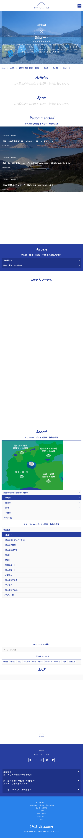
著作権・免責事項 (41, 808)
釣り (19, 662)
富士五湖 (72, 662)
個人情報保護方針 (41, 802)
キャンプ (27, 662)
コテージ (49, 662)
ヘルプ (41, 811)
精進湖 (6, 662)
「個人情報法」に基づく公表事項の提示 (41, 805)
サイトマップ (41, 816)
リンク (41, 819)
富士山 (13, 662)
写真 (65, 662)
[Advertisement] (41, 217)
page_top (41, 734)
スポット (57, 662)
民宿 (34, 662)
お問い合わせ (41, 813)
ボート (41, 662)
